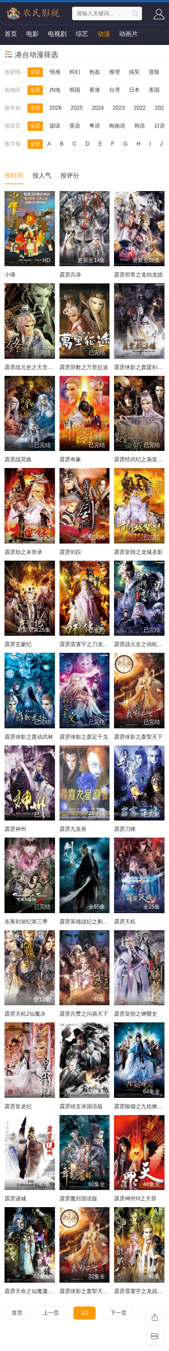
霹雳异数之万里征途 (83, 367)
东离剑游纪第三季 (26, 922)
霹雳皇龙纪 (18, 1106)
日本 (134, 90)
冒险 (154, 72)
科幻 (74, 72)
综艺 (82, 33)
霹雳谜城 (15, 1198)
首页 (11, 33)
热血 (94, 72)
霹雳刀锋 (125, 829)
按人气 (41, 175)
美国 (154, 90)
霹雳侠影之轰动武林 (29, 737)
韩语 (139, 126)
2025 (77, 108)
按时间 (14, 175)
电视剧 (57, 33)
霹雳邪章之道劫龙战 (138, 275)
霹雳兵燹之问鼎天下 (83, 1014)
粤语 (94, 126)
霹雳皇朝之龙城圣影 (138, 552)
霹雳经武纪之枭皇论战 (141, 459)
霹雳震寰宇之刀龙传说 (86, 644)
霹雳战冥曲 (18, 459)
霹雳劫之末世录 (23, 552)
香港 (94, 90)
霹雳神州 (15, 829)
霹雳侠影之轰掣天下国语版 (91, 1291)
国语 (55, 126)
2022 (140, 108)
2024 (97, 108)
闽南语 (117, 126)
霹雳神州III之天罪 (135, 1198)
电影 (32, 33)
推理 (114, 72)
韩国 (74, 90)
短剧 (11, 51)
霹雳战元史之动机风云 (141, 644)
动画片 (128, 33)
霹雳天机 (125, 922)
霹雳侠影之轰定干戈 (83, 737)
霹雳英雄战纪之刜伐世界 (89, 922)
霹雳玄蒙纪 (18, 644)
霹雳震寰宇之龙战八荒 (141, 1291)
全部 (35, 72)
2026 (56, 108)
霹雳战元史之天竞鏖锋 (32, 367)
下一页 (118, 1313)
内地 (55, 90)
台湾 (114, 90)
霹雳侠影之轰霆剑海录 (141, 367)
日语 (159, 126)
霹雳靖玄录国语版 (81, 1106)
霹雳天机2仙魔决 (25, 1014)
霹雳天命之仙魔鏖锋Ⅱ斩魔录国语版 (46, 1291)
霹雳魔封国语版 (78, 1198)
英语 (74, 126)
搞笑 (134, 72)
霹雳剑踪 (70, 552)
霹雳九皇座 (73, 829)
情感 (55, 72)
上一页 (51, 1313)
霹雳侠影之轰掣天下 (138, 737)
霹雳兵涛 (70, 275)
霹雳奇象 (70, 459)
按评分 (69, 175)
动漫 (103, 33)
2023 (119, 108)
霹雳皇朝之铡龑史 (135, 1014)
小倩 (10, 275)
